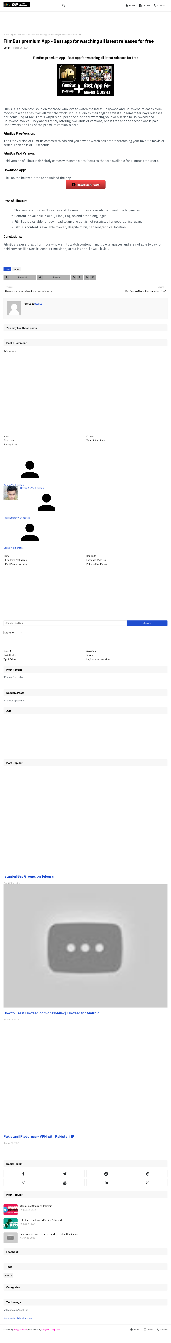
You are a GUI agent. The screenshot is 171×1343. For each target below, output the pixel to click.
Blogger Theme (20, 1329)
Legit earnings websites (98, 659)
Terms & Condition (95, 440)
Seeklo (7, 47)
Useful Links (10, 655)
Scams (89, 655)
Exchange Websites (96, 559)
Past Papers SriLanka (16, 564)
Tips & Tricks (10, 659)
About (144, 5)
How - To (8, 651)
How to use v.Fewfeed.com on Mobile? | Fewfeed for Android (52, 1013)
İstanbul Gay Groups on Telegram (30, 876)
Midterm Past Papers (96, 564)
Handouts (91, 555)
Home (130, 5)
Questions (91, 651)
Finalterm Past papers (16, 559)
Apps (13, 34)
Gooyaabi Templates (50, 1329)
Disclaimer (9, 440)
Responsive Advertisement (18, 1317)
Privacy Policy (10, 444)
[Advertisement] (24, 22)
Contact (160, 5)
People (8, 1275)
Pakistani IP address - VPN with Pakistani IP (39, 1136)
